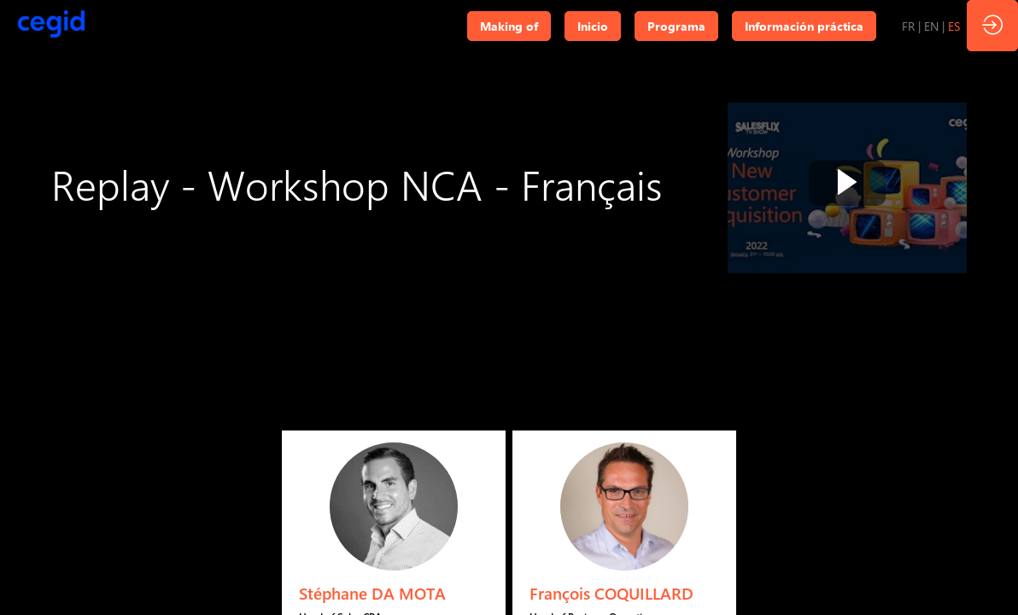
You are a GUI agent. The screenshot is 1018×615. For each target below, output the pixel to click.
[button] (509, 26)
